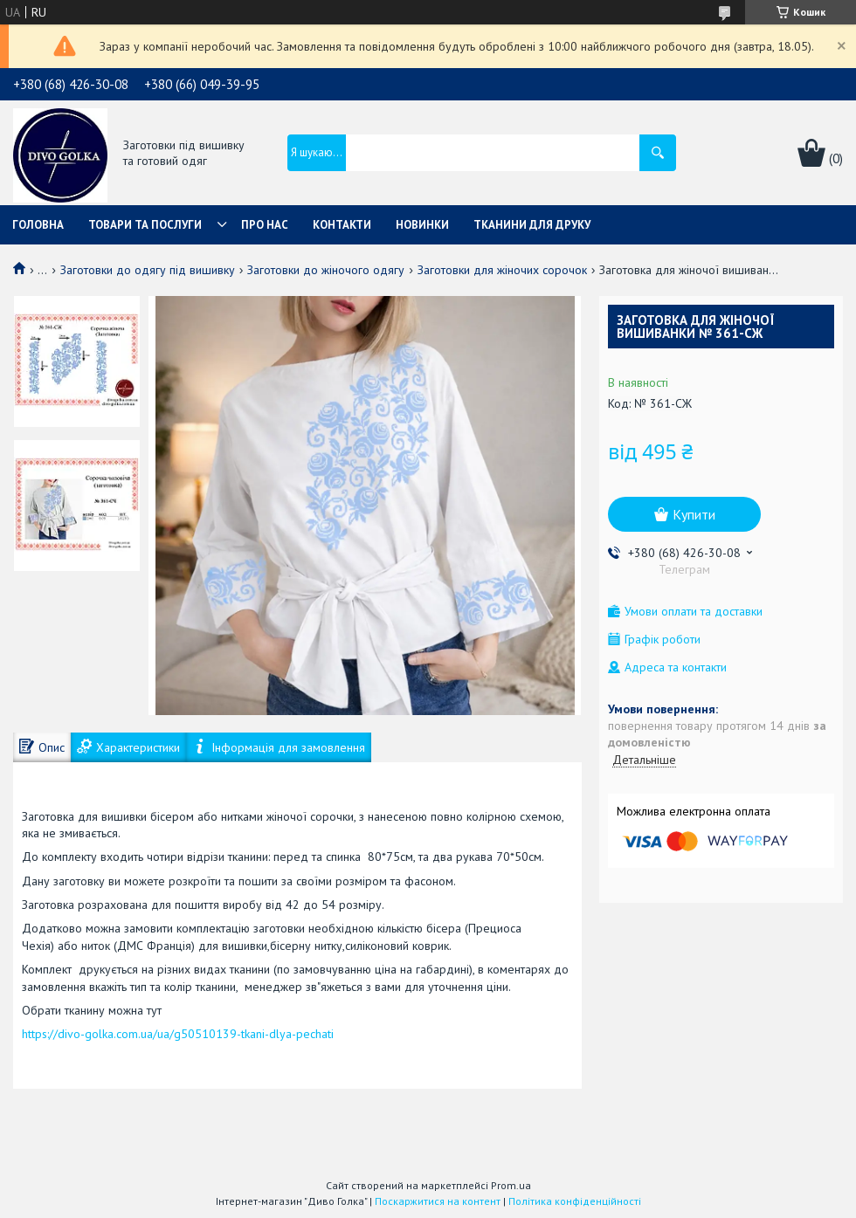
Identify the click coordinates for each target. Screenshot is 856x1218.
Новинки (422, 224)
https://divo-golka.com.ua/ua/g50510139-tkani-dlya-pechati (178, 1034)
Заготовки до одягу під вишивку (147, 270)
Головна (38, 224)
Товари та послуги (145, 224)
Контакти (342, 224)
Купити (694, 514)
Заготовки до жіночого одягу (325, 270)
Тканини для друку (531, 224)
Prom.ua (511, 1185)
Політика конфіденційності (574, 1201)
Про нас (264, 224)
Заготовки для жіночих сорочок (502, 270)
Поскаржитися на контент (437, 1201)
